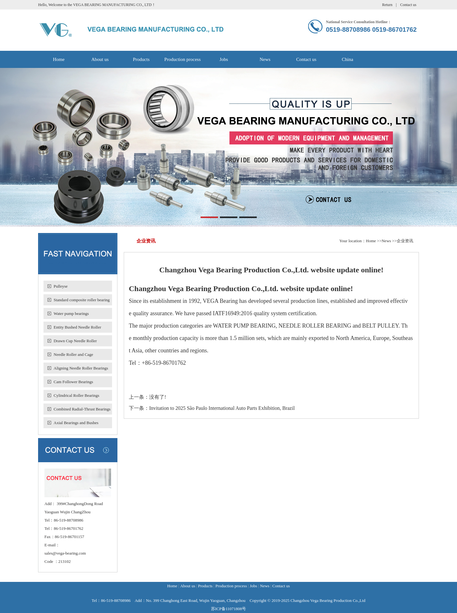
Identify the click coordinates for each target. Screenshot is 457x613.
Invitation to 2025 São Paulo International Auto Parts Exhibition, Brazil (222, 408)
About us (100, 59)
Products (141, 59)
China (347, 59)
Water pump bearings (71, 313)
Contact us (408, 5)
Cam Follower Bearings (73, 381)
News (265, 59)
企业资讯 (405, 240)
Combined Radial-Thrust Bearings (82, 409)
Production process (182, 59)
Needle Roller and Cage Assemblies (73, 356)
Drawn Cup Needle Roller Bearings (75, 342)
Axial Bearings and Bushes (76, 422)
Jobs (224, 59)
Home (59, 59)
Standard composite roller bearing (82, 299)
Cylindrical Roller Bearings (76, 395)
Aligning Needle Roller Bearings (81, 368)
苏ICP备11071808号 (228, 608)
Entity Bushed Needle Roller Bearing (77, 329)
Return (387, 5)
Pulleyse (61, 286)
